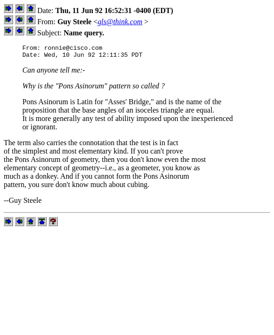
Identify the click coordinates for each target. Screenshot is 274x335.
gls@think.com (119, 22)
